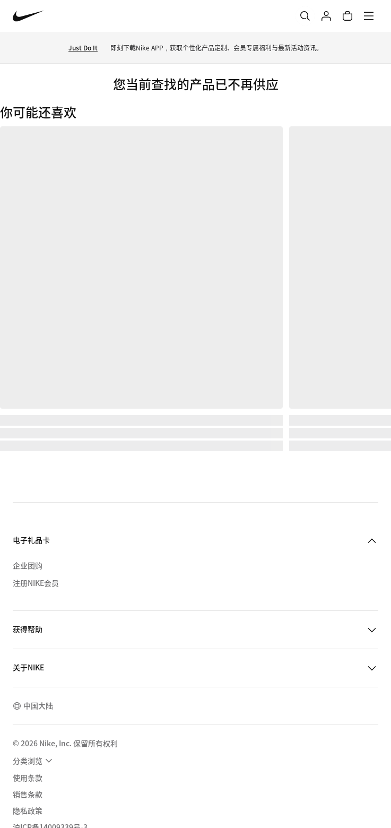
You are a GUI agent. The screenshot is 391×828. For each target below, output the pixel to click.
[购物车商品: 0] (347, 15)
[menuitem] (34, 760)
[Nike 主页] (28, 16)
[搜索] (305, 15)
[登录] (326, 15)
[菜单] (368, 15)
